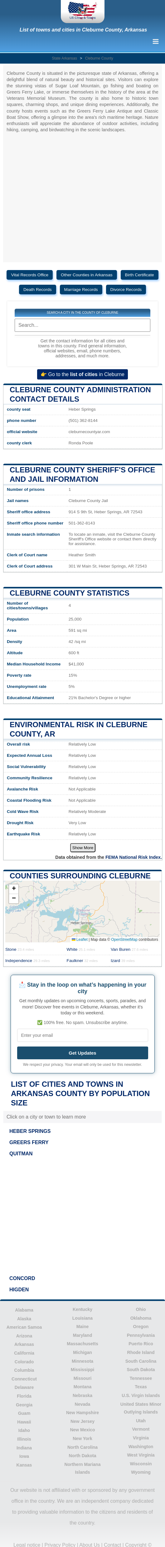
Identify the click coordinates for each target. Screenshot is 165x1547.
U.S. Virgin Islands (141, 1395)
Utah (141, 1420)
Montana (83, 1386)
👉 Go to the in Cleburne (82, 374)
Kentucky (82, 1309)
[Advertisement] (82, 1215)
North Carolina (82, 1447)
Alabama (24, 1310)
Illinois (24, 1439)
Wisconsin (141, 1463)
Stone (19, 949)
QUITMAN (21, 1153)
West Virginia (140, 1455)
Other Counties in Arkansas (86, 275)
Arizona (24, 1335)
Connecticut (24, 1378)
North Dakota (82, 1455)
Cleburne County (99, 58)
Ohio (141, 1309)
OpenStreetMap (124, 939)
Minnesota (82, 1361)
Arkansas (24, 1344)
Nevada (82, 1404)
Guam (24, 1413)
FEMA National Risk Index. (133, 857)
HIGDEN (19, 1289)
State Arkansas (64, 58)
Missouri (83, 1378)
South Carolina (141, 1361)
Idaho (24, 1430)
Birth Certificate (139, 275)
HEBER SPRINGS (30, 1131)
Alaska (24, 1318)
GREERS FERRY (29, 1142)
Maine (82, 1326)
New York (82, 1438)
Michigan (82, 1352)
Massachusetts (82, 1343)
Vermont (140, 1429)
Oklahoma (141, 1318)
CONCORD (22, 1278)
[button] (13, 889)
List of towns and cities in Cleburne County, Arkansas (83, 29)
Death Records (37, 289)
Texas (141, 1386)
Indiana (24, 1447)
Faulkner (82, 960)
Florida (24, 1396)
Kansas (24, 1464)
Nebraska (82, 1395)
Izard (123, 960)
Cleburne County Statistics (69, 593)
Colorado (24, 1361)
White (81, 949)
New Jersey (82, 1421)
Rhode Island (141, 1352)
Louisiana (82, 1318)
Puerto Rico (141, 1343)
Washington (141, 1446)
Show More (82, 847)
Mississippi (82, 1369)
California (24, 1353)
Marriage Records (81, 289)
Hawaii (24, 1421)
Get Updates (82, 1053)
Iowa (24, 1456)
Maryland (82, 1335)
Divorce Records (126, 289)
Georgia (24, 1404)
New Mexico (82, 1429)
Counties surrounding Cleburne (80, 876)
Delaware (24, 1387)
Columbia (24, 1370)
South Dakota (141, 1369)
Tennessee (141, 1378)
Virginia (141, 1437)
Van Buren (129, 949)
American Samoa (24, 1327)
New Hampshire (82, 1412)
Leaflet (80, 939)
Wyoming (141, 1472)
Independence (27, 960)
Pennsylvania (141, 1335)
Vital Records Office (29, 275)
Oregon (141, 1326)
